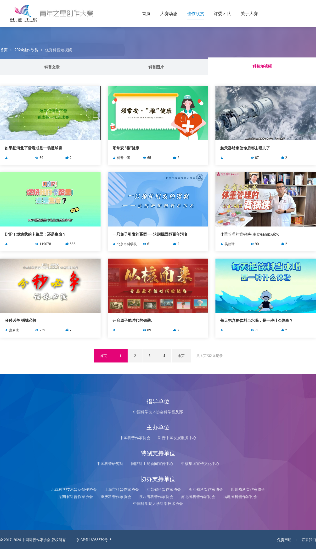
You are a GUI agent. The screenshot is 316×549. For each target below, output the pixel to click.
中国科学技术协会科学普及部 (158, 412)
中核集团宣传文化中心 (200, 463)
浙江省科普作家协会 (206, 489)
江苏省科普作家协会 (164, 489)
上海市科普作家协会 (121, 489)
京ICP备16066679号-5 (93, 540)
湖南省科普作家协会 (75, 496)
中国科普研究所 (110, 463)
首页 (146, 13)
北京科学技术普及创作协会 (74, 489)
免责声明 (284, 540)
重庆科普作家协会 (116, 496)
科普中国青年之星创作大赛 (51, 13)
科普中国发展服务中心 (177, 438)
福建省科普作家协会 (240, 496)
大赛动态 (168, 13)
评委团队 (222, 13)
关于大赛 (249, 13)
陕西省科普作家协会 (156, 496)
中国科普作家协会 (135, 438)
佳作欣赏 (195, 13)
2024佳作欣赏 (26, 50)
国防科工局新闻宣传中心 (152, 463)
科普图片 (156, 67)
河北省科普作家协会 (198, 496)
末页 (181, 356)
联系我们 (309, 540)
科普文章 (52, 67)
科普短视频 (262, 66)
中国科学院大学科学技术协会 (158, 503)
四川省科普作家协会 (248, 489)
